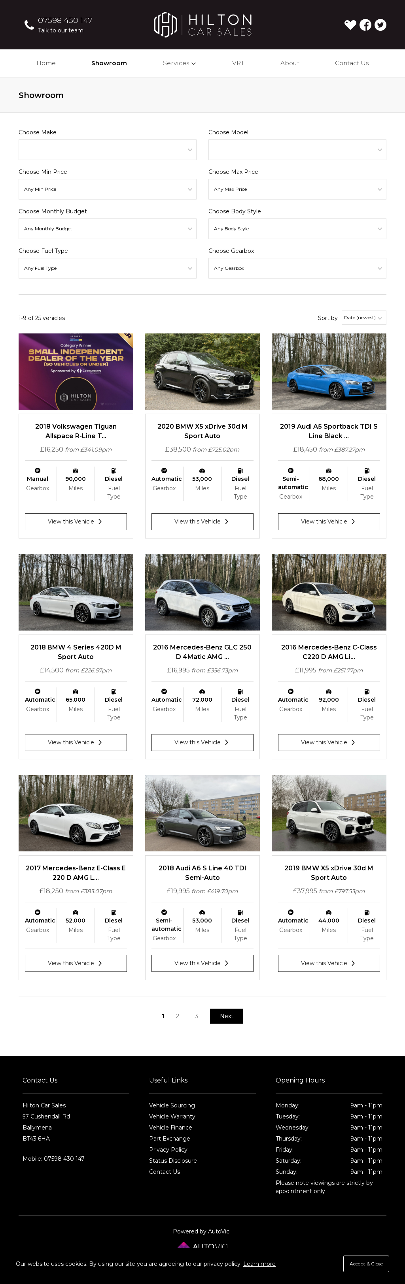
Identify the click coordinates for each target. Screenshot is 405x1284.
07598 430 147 (65, 20)
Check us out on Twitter (380, 25)
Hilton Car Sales (203, 25)
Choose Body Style (234, 211)
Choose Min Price (43, 171)
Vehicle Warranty (172, 1116)
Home (46, 63)
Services (180, 63)
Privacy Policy (168, 1149)
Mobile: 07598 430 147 (54, 1158)
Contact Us (352, 63)
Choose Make (38, 132)
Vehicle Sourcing (172, 1105)
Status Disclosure (173, 1160)
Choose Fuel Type (43, 250)
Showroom (109, 63)
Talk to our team (60, 30)
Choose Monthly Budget (53, 211)
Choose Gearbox (231, 250)
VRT (238, 63)
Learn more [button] (259, 1263)
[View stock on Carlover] (350, 25)
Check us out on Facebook (365, 25)
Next (226, 1016)
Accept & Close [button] (366, 1264)
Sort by (328, 318)
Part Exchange (169, 1138)
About (289, 63)
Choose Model (228, 132)
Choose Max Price (233, 171)
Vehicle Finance (170, 1127)
